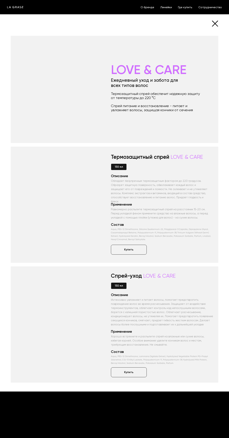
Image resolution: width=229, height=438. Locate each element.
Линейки (166, 7)
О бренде (147, 7)
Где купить (185, 7)
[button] (129, 250)
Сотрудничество (210, 7)
